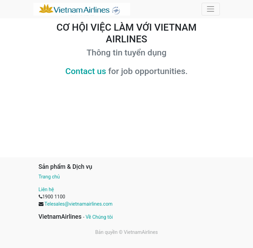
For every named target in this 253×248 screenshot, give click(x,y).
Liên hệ (46, 189)
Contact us (85, 71)
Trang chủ (49, 176)
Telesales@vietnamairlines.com (79, 204)
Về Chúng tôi (99, 217)
